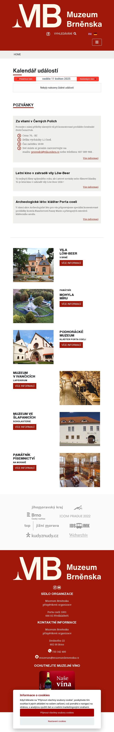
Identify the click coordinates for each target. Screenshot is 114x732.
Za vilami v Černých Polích (36, 121)
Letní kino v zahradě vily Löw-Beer (43, 173)
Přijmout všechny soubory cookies (57, 712)
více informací (71, 263)
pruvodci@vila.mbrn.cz (45, 151)
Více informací (90, 158)
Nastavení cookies (57, 721)
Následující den (87, 79)
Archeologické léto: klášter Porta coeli (46, 201)
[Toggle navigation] (97, 42)
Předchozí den (25, 79)
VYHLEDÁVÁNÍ (65, 33)
